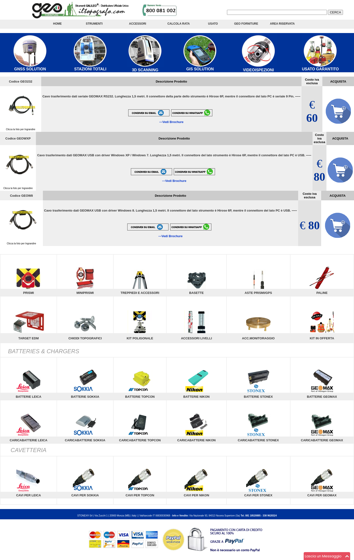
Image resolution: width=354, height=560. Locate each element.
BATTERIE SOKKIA (85, 396)
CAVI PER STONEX (258, 495)
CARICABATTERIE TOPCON (140, 440)
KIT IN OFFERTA (322, 338)
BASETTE (196, 293)
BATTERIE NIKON (196, 396)
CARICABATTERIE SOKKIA (85, 440)
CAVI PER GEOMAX (322, 495)
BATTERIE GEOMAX (322, 396)
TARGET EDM (28, 338)
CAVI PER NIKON (196, 495)
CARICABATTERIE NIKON (196, 440)
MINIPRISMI (85, 293)
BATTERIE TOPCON (140, 396)
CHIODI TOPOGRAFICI (85, 338)
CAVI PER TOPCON (140, 495)
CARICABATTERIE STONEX (258, 440)
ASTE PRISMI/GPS (258, 293)
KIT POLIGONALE (140, 338)
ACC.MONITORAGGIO (258, 338)
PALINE (322, 293)
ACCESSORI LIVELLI (196, 338)
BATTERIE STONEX (258, 396)
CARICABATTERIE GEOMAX (322, 440)
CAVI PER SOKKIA (85, 495)
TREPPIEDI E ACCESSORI (140, 293)
